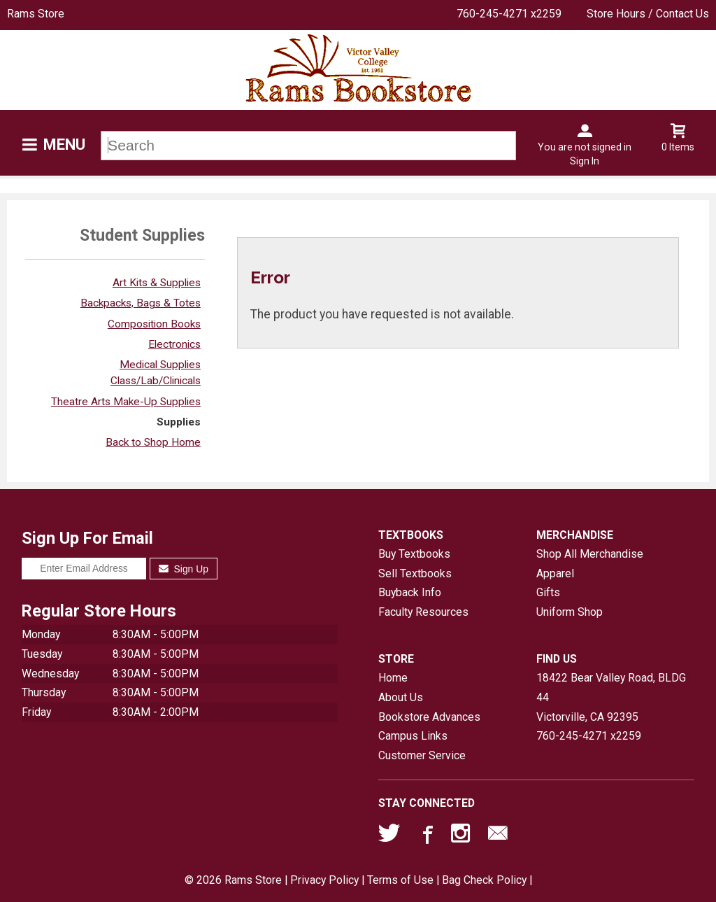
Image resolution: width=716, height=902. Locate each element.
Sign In (584, 161)
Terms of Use (400, 880)
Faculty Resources (423, 612)
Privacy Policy (324, 880)
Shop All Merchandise (589, 554)
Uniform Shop (569, 612)
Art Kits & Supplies (157, 282)
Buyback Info (409, 592)
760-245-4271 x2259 (509, 13)
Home (393, 677)
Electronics (174, 344)
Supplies (179, 422)
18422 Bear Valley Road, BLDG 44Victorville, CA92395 (611, 697)
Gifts (548, 592)
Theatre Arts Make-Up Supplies (126, 401)
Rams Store (35, 13)
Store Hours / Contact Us (648, 13)
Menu (64, 144)
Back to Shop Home (153, 442)
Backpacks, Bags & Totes (140, 303)
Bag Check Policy (484, 880)
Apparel (555, 573)
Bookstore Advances (429, 717)
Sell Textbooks (415, 573)
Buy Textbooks (414, 554)
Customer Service (422, 755)
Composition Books (154, 324)
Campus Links (413, 735)
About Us (400, 697)
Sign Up (183, 569)
